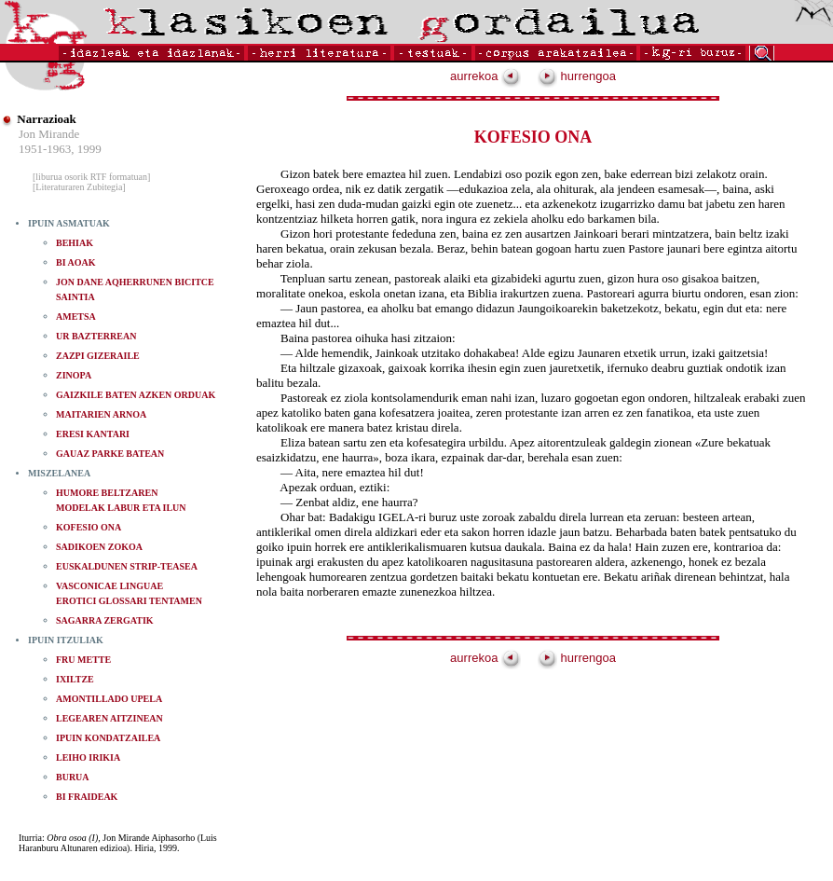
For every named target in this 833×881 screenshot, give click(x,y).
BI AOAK (76, 262)
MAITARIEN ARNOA (101, 414)
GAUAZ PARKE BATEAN (110, 453)
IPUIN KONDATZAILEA (108, 738)
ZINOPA (73, 375)
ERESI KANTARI (93, 434)
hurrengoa (577, 76)
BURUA (72, 777)
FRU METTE (83, 659)
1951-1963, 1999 (60, 149)
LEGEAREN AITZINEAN (109, 718)
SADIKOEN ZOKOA (99, 547)
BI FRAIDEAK (86, 797)
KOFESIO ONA (88, 527)
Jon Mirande (49, 134)
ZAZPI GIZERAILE (98, 356)
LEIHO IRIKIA (88, 757)
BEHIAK (74, 243)
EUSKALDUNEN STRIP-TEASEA (127, 566)
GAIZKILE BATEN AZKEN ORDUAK (135, 395)
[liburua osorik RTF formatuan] (91, 177)
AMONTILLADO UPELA (109, 699)
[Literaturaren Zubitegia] (79, 187)
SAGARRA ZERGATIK (105, 620)
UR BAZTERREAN (96, 336)
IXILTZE (75, 679)
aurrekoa (485, 76)
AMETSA (76, 316)
